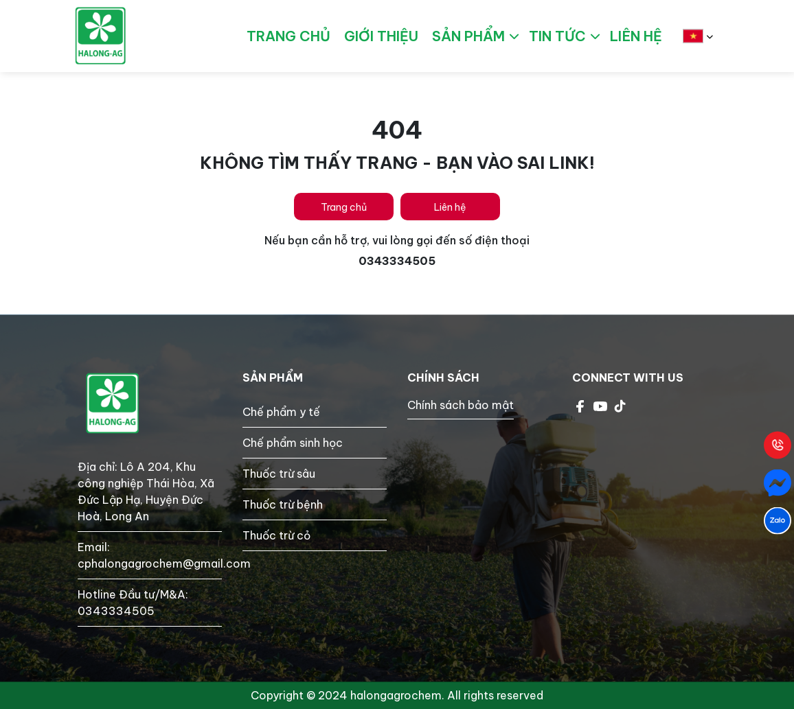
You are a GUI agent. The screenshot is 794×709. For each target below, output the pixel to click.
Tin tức (557, 36)
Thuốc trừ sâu (278, 473)
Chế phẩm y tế (281, 412)
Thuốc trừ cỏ (276, 535)
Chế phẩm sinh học (292, 443)
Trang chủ (344, 207)
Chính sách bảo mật (460, 405)
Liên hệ (450, 207)
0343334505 (116, 611)
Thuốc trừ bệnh (282, 504)
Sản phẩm (468, 36)
